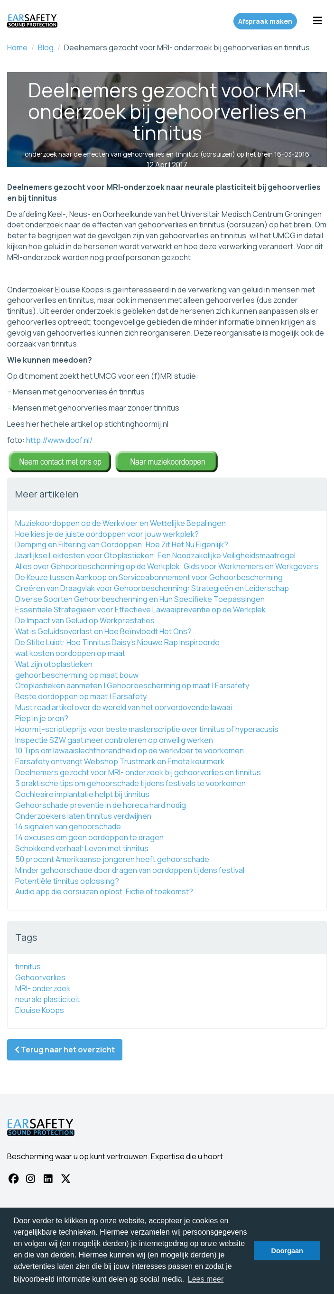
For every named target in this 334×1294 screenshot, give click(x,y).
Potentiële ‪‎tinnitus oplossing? (67, 881)
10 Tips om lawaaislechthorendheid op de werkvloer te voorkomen (129, 750)
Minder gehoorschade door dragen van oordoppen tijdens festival (129, 870)
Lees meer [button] (206, 1279)
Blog (46, 47)
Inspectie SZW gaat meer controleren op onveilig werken (114, 740)
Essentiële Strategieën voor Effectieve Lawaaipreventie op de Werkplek (140, 609)
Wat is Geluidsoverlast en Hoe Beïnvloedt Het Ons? (103, 631)
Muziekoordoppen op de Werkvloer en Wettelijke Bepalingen (120, 523)
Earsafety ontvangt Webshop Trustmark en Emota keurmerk (119, 761)
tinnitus (28, 966)
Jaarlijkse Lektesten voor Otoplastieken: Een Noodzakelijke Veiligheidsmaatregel (155, 555)
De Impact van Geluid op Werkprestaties (85, 620)
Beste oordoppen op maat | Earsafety (81, 696)
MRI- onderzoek (42, 988)
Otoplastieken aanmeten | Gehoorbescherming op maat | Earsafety (132, 685)
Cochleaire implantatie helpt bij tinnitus (82, 794)
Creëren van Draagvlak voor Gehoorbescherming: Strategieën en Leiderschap (152, 588)
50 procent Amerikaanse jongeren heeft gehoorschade (112, 859)
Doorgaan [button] (287, 1251)
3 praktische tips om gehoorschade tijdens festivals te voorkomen (130, 783)
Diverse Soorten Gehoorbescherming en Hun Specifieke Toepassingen (140, 599)
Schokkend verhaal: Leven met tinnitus (81, 848)
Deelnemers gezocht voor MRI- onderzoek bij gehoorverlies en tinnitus (138, 772)
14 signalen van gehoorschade (68, 826)
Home (17, 47)
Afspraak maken (265, 21)
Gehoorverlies (40, 977)
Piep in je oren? (41, 718)
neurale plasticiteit (47, 999)
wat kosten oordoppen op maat (70, 653)
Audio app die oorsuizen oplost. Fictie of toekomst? (104, 891)
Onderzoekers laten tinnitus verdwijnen (83, 816)
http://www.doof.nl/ (59, 440)
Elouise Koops (39, 1010)
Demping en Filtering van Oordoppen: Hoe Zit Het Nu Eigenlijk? (121, 544)
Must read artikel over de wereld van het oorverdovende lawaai (123, 707)
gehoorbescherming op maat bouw (77, 675)
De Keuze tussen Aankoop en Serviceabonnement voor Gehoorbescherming (149, 577)
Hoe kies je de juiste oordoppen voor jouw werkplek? (107, 534)
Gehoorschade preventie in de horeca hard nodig (100, 805)
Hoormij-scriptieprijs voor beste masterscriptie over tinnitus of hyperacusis (146, 729)
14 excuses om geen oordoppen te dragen (89, 837)
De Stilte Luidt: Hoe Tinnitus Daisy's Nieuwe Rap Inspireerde (117, 642)
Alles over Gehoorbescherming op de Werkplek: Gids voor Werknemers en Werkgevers (166, 566)
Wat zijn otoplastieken (54, 664)
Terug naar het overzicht (65, 1049)
